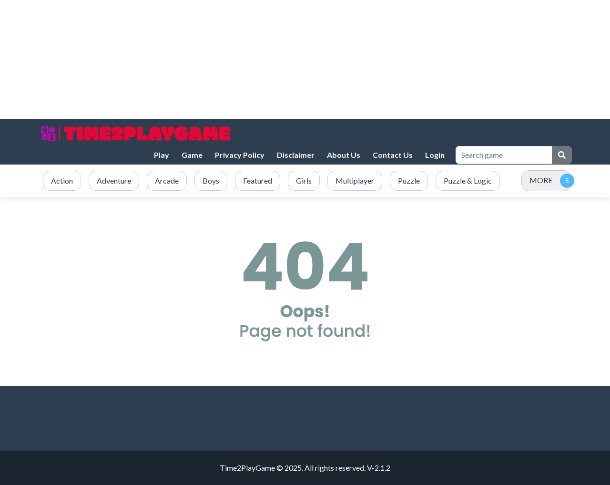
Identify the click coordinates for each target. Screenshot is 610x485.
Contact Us (393, 154)
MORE (540, 180)
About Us (343, 154)
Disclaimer (296, 154)
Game (192, 154)
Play (161, 154)
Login (435, 154)
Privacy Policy (239, 154)
